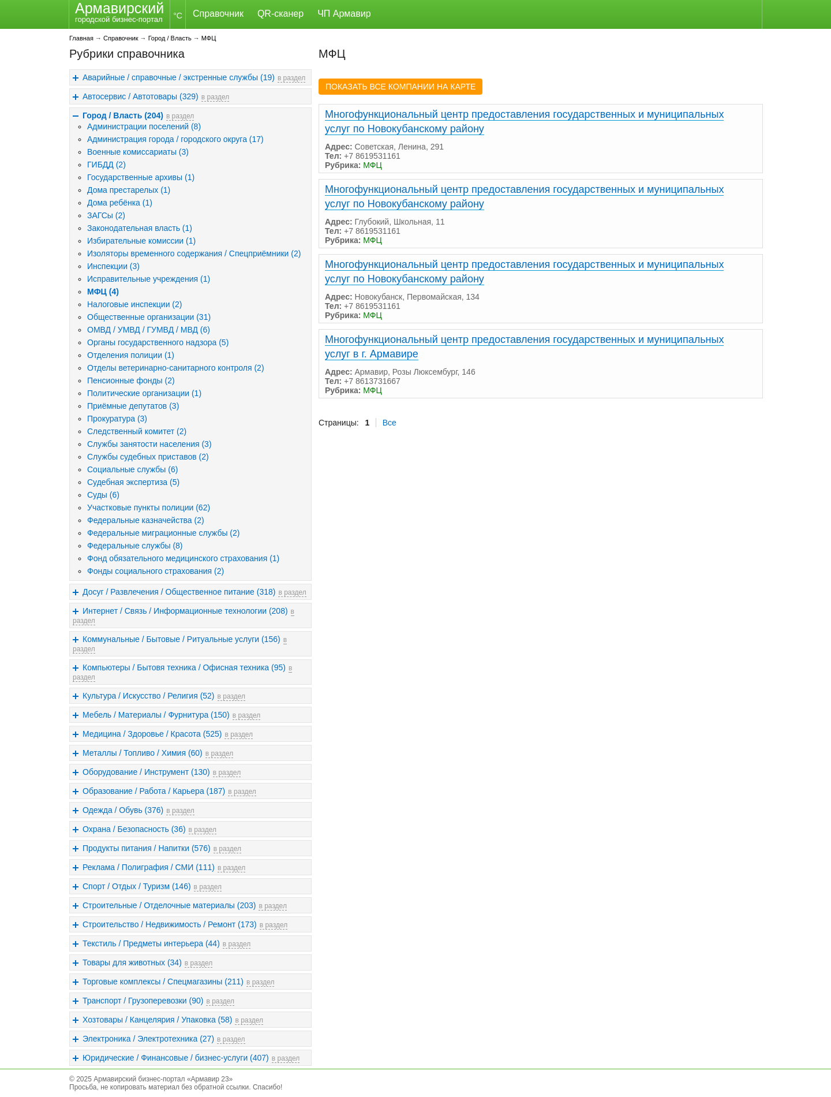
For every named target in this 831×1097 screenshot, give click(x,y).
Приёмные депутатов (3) (133, 406)
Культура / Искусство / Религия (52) (149, 695)
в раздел (291, 78)
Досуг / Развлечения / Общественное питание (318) (179, 591)
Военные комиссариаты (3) (138, 151)
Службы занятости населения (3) (149, 444)
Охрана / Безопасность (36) (134, 829)
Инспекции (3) (113, 266)
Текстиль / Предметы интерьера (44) (151, 943)
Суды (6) (103, 494)
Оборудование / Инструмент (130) (146, 772)
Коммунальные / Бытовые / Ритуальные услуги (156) (181, 639)
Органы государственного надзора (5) (158, 342)
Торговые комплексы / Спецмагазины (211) (163, 981)
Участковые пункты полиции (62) (148, 507)
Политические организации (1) (144, 393)
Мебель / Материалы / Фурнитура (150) (156, 714)
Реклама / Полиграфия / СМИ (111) (149, 867)
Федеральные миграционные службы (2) (163, 533)
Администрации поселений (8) (144, 126)
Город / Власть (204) (123, 115)
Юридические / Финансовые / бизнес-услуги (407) (176, 1057)
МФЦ (208, 38)
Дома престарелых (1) (128, 190)
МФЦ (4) (103, 291)
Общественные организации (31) (149, 317)
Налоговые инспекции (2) (134, 304)
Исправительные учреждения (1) (148, 278)
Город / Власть (170, 38)
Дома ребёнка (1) (119, 202)
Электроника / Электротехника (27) (148, 1038)
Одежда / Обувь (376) (123, 810)
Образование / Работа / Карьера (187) (154, 791)
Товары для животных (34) (132, 962)
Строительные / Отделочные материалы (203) (169, 905)
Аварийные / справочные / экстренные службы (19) (179, 77)
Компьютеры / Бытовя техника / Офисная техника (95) (184, 667)
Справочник (218, 13)
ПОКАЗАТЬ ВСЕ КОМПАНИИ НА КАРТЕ (400, 86)
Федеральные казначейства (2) (145, 520)
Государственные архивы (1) (140, 177)
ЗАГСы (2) (106, 215)
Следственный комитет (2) (136, 431)
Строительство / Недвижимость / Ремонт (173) (170, 924)
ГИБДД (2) (106, 164)
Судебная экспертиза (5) (133, 482)
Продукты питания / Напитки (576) (147, 848)
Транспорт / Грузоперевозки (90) (143, 1000)
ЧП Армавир (343, 13)
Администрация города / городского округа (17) (175, 139)
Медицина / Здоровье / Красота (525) (152, 733)
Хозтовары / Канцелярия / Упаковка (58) (157, 1019)
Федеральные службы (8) (135, 545)
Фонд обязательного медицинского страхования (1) (183, 558)
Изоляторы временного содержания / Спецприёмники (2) (194, 253)
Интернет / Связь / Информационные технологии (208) (185, 610)
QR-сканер (280, 13)
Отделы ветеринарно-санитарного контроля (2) (175, 367)
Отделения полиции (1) (130, 355)
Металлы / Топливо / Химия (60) (143, 753)
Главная (81, 38)
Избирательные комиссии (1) (141, 240)
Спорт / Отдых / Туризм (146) (137, 886)
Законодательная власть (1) (139, 228)
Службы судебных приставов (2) (148, 456)
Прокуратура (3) (117, 418)
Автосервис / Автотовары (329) (141, 96)
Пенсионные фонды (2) (131, 380)
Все (389, 422)
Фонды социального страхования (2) (155, 571)
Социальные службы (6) (132, 469)
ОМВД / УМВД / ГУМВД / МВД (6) (148, 329)
